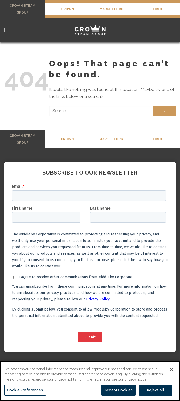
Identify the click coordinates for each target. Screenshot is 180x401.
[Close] (171, 369)
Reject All (155, 390)
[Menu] (7, 29)
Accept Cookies (118, 390)
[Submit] (164, 111)
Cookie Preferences (25, 390)
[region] (90, 381)
